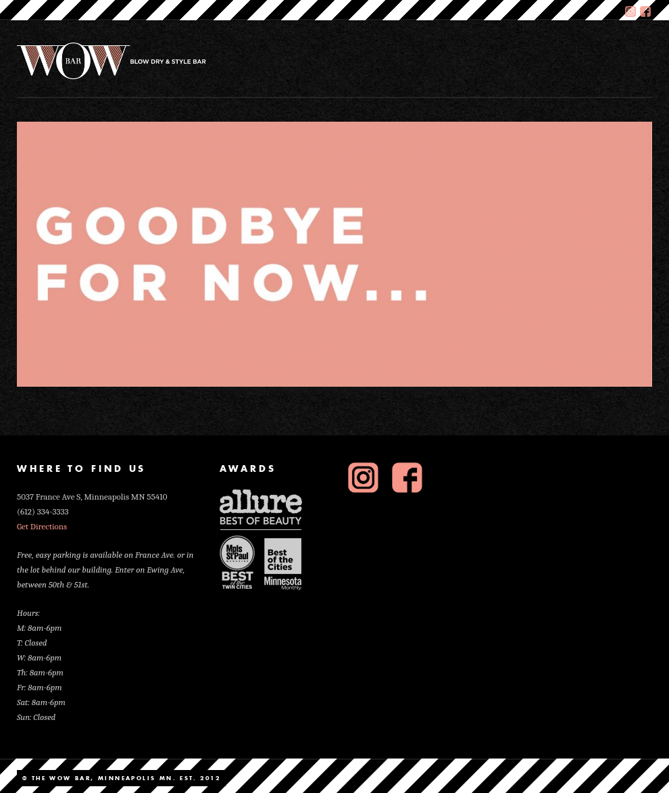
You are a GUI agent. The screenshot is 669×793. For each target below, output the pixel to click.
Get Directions (42, 526)
